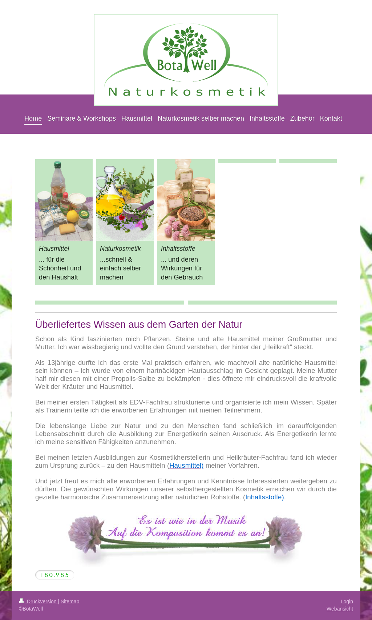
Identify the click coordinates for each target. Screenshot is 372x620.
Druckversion (38, 601)
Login (347, 601)
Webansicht (340, 609)
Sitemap (70, 601)
